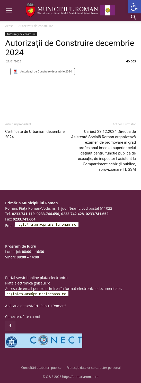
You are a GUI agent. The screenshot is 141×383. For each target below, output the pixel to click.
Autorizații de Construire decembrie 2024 (46, 71)
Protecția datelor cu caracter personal (93, 367)
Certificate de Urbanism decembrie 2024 (35, 134)
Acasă (9, 26)
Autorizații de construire (36, 26)
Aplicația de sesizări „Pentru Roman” (35, 305)
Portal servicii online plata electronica (36, 277)
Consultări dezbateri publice (41, 367)
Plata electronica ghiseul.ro (27, 283)
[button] (134, 6)
